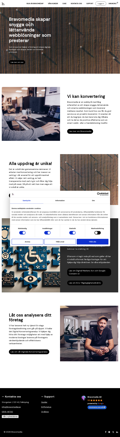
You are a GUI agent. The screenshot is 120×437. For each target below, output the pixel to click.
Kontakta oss (76, 4)
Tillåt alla (92, 242)
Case (64, 4)
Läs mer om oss (17, 62)
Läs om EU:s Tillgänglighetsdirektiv (85, 283)
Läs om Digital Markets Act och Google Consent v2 (87, 272)
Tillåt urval (60, 242)
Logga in (101, 4)
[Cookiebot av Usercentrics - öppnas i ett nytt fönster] (98, 194)
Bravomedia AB (94, 397)
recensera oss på (97, 407)
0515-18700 (7, 411)
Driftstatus (46, 407)
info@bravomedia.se (11, 407)
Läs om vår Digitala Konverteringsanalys (29, 351)
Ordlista (45, 411)
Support (89, 4)
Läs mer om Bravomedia (80, 131)
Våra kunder (53, 4)
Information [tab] (60, 200)
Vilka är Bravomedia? (34, 4)
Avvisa (27, 242)
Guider (44, 402)
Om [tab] (93, 200)
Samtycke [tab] (27, 200)
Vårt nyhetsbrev (10, 416)
